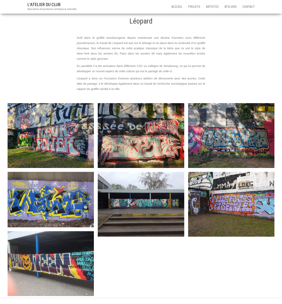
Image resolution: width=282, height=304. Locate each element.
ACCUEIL (176, 7)
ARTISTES (212, 7)
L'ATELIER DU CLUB (43, 4)
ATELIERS (230, 7)
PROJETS (194, 7)
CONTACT (249, 7)
